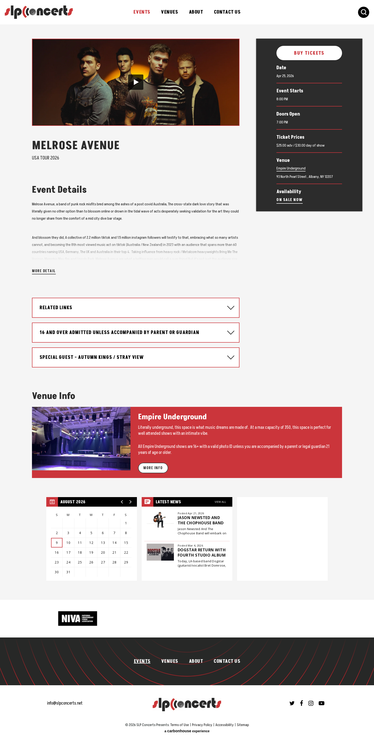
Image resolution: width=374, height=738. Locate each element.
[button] (135, 82)
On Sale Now (289, 200)
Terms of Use (179, 724)
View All (220, 502)
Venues (169, 12)
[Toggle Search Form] (363, 12)
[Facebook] (301, 703)
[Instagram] (310, 703)
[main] (187, 312)
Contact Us (227, 12)
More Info (153, 468)
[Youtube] (321, 703)
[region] (91, 539)
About (196, 12)
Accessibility (224, 724)
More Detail (44, 271)
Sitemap (243, 724)
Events (141, 12)
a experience (186, 731)
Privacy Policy (202, 724)
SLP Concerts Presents (39, 12)
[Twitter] (292, 703)
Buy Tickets (309, 53)
